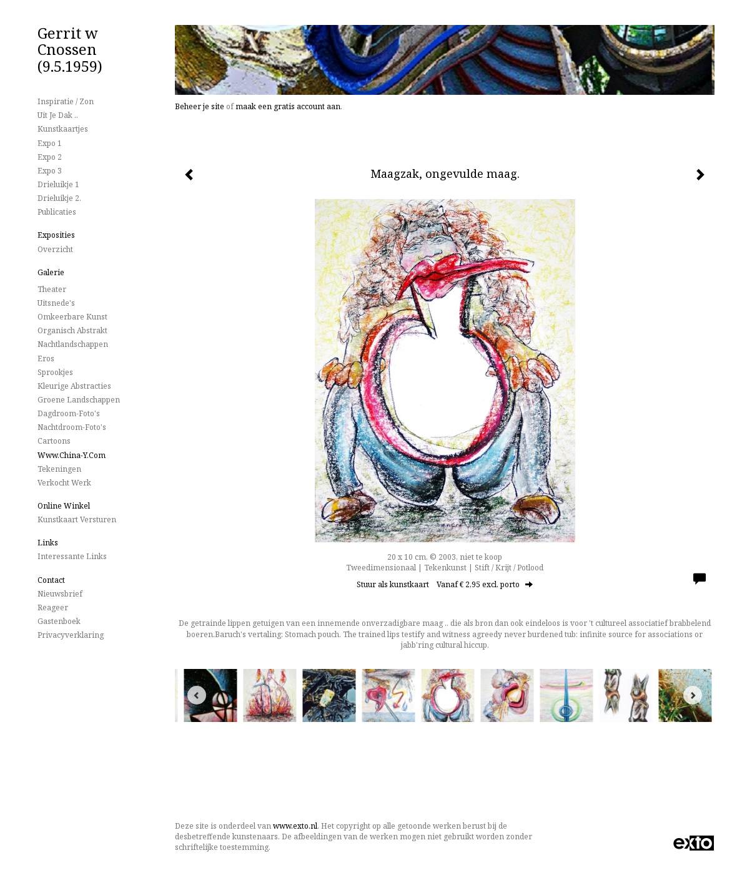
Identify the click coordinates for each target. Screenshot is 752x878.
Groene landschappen (78, 399)
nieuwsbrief (59, 593)
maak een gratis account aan (287, 106)
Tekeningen (59, 469)
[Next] (692, 695)
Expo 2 (49, 157)
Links (47, 542)
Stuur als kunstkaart (445, 584)
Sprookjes (55, 372)
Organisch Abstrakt (72, 330)
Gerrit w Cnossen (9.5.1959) (69, 49)
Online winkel (63, 505)
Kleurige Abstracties (74, 386)
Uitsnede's (56, 303)
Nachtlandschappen (72, 344)
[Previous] (196, 695)
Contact (51, 580)
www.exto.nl (295, 826)
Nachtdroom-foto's (71, 427)
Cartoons (54, 441)
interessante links (72, 556)
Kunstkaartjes (62, 129)
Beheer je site (199, 106)
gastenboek (59, 621)
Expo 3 (49, 170)
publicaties (56, 212)
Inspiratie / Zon (65, 101)
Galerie (50, 272)
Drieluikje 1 (58, 184)
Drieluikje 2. (59, 198)
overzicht (55, 249)
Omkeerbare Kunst (72, 316)
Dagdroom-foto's (68, 413)
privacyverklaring (70, 635)
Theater (51, 289)
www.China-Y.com (71, 455)
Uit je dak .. (57, 115)
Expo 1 (49, 143)
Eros (45, 358)
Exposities (56, 235)
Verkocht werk (64, 482)
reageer (52, 607)
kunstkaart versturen (76, 519)
